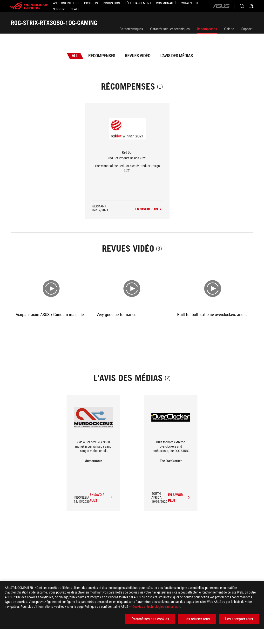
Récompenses (207, 29)
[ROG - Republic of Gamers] (29, 6)
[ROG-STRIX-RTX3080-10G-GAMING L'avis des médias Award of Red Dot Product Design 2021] (148, 209)
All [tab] (75, 55)
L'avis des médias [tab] (176, 55)
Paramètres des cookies (150, 619)
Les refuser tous (197, 619)
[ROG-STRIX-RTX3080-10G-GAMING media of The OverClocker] (179, 497)
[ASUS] (221, 6)
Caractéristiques (131, 29)
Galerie (229, 29)
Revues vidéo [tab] (137, 55)
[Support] (59, 9)
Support (246, 29)
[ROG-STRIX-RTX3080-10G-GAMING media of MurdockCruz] (101, 497)
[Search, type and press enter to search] (242, 6)
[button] (91, 3)
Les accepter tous (239, 619)
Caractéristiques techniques (170, 29)
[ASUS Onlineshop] (66, 3)
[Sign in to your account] (251, 6)
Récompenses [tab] (101, 55)
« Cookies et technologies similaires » (155, 606)
